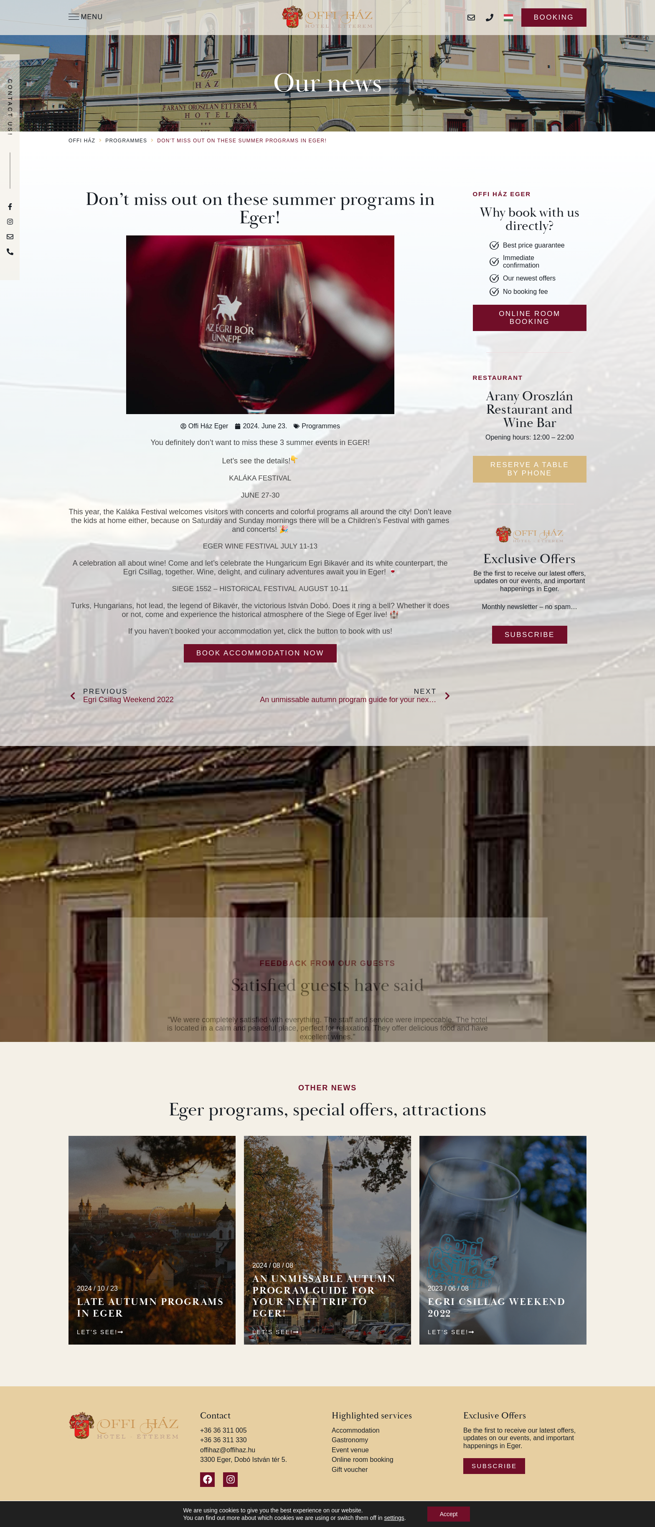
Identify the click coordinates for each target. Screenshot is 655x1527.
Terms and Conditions (339, 1519)
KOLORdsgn (521, 1519)
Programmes (126, 141)
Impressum (390, 1519)
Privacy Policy (285, 1519)
